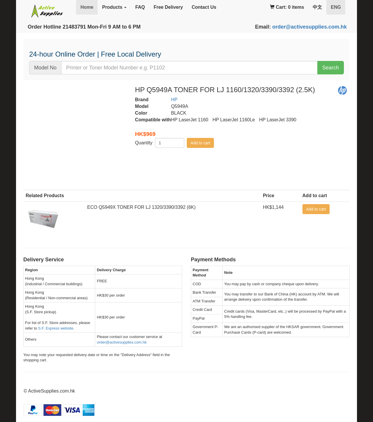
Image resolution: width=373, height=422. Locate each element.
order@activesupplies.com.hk (309, 27)
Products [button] (114, 7)
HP (174, 99)
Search (330, 68)
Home (86, 7)
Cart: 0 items (287, 7)
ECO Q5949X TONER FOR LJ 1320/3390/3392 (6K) (141, 207)
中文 (317, 7)
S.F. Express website (55, 328)
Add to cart (200, 143)
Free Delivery (168, 7)
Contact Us (204, 7)
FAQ (140, 7)
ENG (338, 7)
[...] (189, 67)
